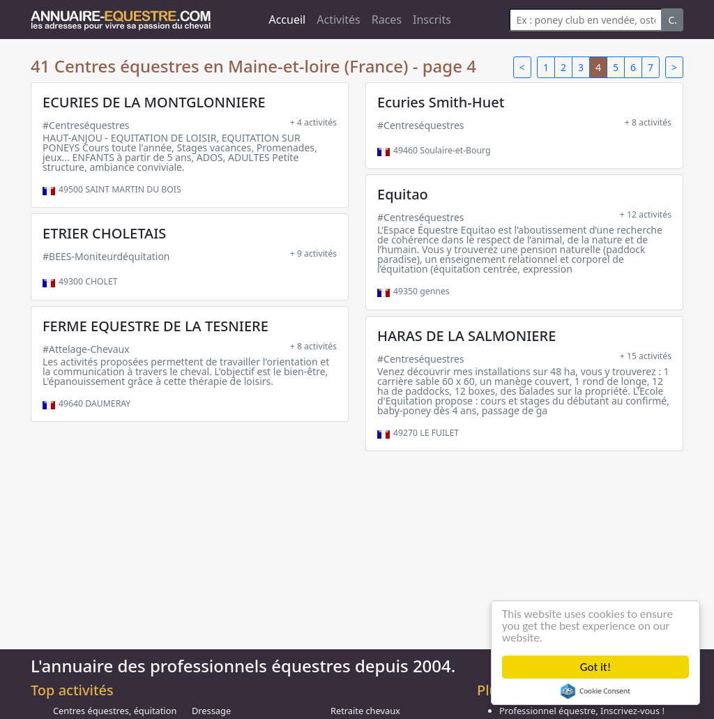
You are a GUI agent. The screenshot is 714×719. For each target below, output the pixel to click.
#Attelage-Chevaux (86, 349)
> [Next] (674, 67)
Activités (338, 19)
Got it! (595, 667)
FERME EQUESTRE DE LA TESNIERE (155, 326)
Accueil (286, 19)
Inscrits (432, 19)
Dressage (211, 710)
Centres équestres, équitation (114, 710)
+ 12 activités (645, 214)
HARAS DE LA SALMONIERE (466, 335)
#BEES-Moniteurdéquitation (106, 256)
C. (672, 20)
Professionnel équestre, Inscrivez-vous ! (581, 710)
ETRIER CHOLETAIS (104, 233)
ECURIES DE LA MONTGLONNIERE (154, 102)
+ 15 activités (645, 356)
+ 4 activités (313, 122)
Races (387, 19)
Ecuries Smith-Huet (440, 102)
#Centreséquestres (86, 125)
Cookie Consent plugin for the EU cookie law (595, 691)
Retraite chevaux (365, 710)
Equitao (402, 194)
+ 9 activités (313, 253)
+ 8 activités (648, 122)
